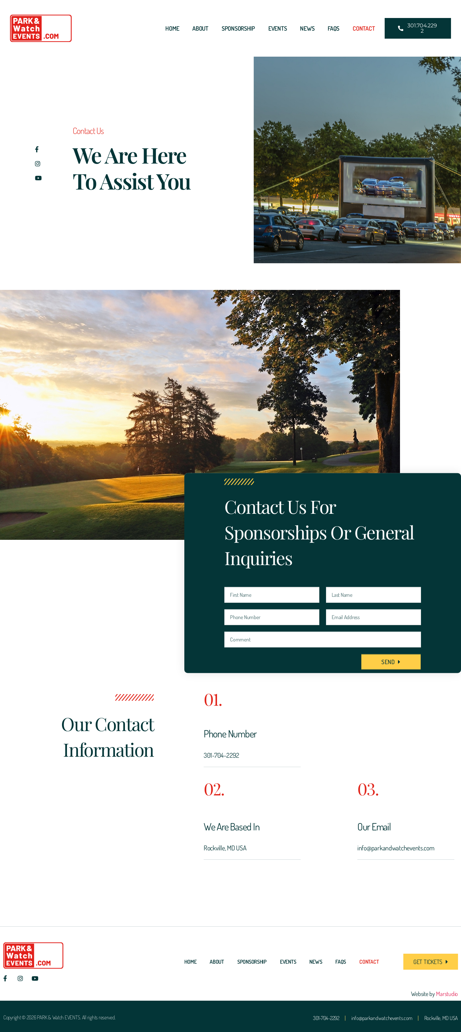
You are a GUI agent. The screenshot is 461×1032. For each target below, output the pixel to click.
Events (277, 28)
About (200, 28)
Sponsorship (238, 28)
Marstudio (447, 993)
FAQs (333, 28)
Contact (364, 28)
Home (172, 28)
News (307, 28)
